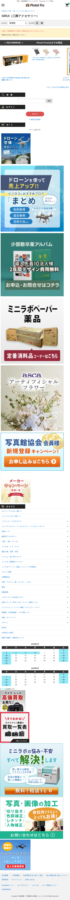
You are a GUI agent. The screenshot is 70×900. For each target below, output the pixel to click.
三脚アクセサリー (29, 11)
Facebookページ (8, 885)
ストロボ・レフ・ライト (11, 546)
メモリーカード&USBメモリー (13, 597)
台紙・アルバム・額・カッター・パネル (16, 582)
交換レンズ (6, 531)
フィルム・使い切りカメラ (11, 557)
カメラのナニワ (23, 885)
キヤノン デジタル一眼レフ (12, 511)
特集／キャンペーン (9, 617)
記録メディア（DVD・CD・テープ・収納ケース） (20, 602)
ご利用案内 (16, 875)
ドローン (5, 622)
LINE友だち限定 (7, 633)
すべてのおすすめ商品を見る (58, 87)
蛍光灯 (4, 628)
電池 (3, 587)
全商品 (4, 11)
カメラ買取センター (49, 885)
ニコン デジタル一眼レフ (11, 516)
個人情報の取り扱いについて (57, 875)
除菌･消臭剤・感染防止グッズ (13, 638)
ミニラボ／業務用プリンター (12, 562)
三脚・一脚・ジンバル (15, 11)
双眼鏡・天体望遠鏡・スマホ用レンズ (16, 612)
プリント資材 (6, 572)
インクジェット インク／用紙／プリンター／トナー (21, 607)
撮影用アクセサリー (9, 536)
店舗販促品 (6, 577)
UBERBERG (6, 889)
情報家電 (5, 592)
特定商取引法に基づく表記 (33, 875)
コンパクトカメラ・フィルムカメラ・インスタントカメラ (23, 526)
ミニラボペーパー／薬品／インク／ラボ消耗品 (19, 567)
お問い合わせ (30, 880)
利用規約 (5, 880)
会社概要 (5, 875)
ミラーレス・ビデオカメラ (11, 521)
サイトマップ (16, 880)
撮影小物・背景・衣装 (10, 552)
